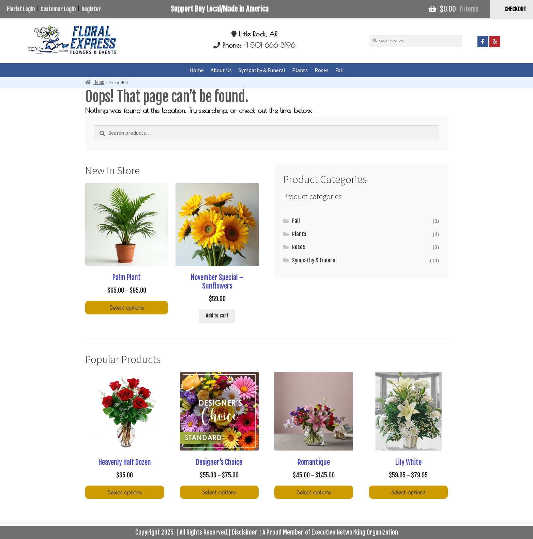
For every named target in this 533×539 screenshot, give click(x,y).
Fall (339, 70)
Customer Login (58, 9)
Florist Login (21, 9)
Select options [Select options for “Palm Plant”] (127, 307)
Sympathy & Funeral (262, 70)
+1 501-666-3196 (269, 45)
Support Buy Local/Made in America (220, 8)
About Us (221, 70)
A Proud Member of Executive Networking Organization (330, 532)
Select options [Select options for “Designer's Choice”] (219, 492)
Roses (322, 70)
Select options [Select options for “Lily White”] (408, 492)
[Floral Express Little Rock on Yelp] (494, 41)
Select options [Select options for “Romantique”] (314, 492)
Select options (125, 492)
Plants (300, 70)
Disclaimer (245, 532)
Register (91, 9)
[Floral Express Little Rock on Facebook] (482, 41)
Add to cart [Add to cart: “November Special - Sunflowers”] (217, 315)
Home (196, 70)
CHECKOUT (515, 9)
